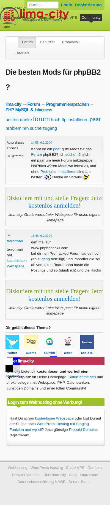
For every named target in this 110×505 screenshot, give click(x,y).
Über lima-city (54, 475)
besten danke (19, 119)
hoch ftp (59, 119)
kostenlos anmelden (53, 205)
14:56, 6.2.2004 (41, 142)
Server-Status (80, 482)
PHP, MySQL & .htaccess (29, 109)
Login (66, 4)
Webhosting (18, 468)
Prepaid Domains (83, 430)
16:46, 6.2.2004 (41, 235)
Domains (46, 17)
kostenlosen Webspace (54, 418)
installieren (78, 119)
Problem (47, 172)
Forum (27, 42)
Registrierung (88, 4)
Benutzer (47, 42)
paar (95, 119)
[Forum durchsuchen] (43, 5)
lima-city (13, 104)
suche (36, 128)
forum (41, 119)
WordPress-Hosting (18, 17)
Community (91, 17)
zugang (50, 128)
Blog (72, 475)
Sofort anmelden (82, 377)
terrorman (15, 241)
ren (26, 128)
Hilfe (6, 27)
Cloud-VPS (68, 17)
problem (13, 128)
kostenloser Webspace (21, 8)
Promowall (70, 42)
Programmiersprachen (67, 104)
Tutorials (22, 53)
